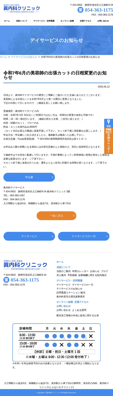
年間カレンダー (80, 271)
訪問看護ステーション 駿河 (70, 292)
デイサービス (29, 236)
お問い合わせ (63, 310)
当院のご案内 (63, 271)
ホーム (3, 57)
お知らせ (94, 271)
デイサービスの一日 (84, 236)
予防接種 (72, 275)
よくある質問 (79, 310)
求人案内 (61, 275)
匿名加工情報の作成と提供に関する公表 (77, 315)
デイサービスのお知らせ (24, 57)
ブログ (104, 271)
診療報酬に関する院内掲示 (92, 275)
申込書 (29, 177)
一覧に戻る (56, 215)
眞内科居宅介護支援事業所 (70, 296)
